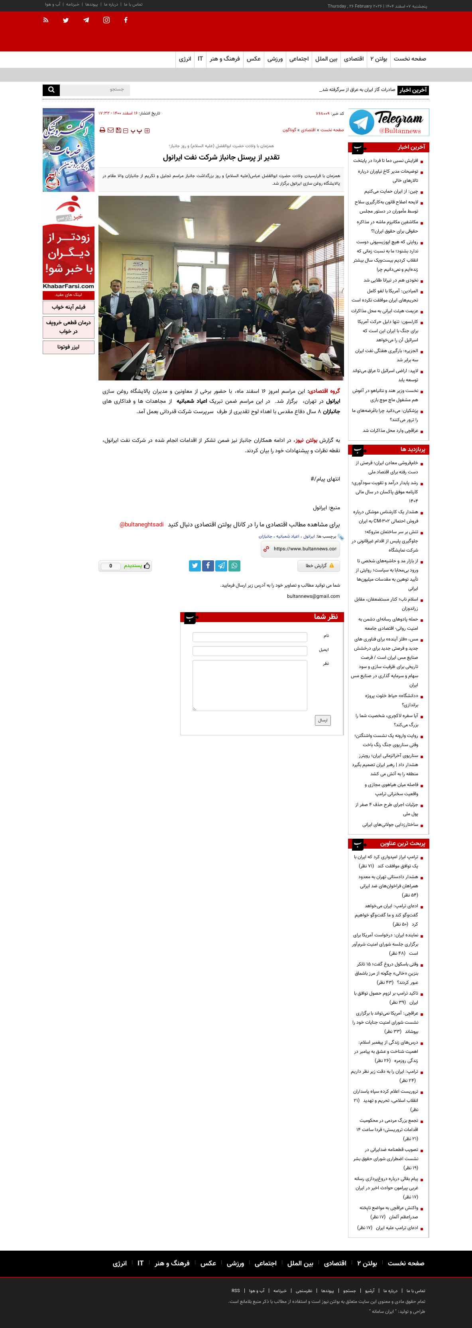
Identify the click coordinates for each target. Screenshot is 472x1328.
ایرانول (309, 536)
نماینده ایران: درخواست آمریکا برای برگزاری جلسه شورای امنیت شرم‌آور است (385, 944)
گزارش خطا (320, 565)
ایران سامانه (383, 1311)
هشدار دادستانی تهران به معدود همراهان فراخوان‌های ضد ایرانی (388, 886)
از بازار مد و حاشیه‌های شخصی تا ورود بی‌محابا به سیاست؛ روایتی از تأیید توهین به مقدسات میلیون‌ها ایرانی (387, 575)
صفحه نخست (410, 59)
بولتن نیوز (306, 440)
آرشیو (369, 1291)
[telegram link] (221, 565)
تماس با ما (133, 4)
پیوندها (91, 4)
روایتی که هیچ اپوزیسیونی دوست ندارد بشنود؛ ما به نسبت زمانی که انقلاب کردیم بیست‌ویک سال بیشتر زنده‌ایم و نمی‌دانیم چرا (385, 255)
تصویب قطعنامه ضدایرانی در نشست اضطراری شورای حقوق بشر (384, 1159)
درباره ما (111, 4)
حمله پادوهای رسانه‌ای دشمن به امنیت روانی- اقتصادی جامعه (388, 624)
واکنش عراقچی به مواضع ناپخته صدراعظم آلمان (389, 1212)
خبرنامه (72, 4)
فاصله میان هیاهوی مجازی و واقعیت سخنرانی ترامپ (391, 789)
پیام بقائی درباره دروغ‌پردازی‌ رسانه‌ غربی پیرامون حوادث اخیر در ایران (385, 1188)
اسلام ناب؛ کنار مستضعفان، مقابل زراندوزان (386, 604)
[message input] (250, 685)
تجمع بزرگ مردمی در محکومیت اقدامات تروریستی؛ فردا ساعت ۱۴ (386, 1130)
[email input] (250, 651)
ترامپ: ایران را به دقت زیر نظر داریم (384, 1076)
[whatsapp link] (234, 565)
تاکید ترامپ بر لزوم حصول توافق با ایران (386, 998)
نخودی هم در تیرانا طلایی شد (391, 280)
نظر (326, 663)
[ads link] (388, 122)
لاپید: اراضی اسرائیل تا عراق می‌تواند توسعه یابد (385, 375)
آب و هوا (52, 4)
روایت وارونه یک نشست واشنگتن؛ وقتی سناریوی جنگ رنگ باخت (386, 740)
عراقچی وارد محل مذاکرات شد (390, 430)
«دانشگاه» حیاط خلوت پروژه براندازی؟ (391, 700)
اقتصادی (308, 130)
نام (326, 635)
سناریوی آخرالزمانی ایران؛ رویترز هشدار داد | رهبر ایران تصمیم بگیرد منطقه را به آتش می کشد (385, 765)
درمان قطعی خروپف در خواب (68, 327)
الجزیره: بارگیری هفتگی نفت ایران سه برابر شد (386, 355)
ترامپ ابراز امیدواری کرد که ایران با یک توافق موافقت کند (386, 861)
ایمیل (324, 649)
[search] (51, 90)
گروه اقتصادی (324, 391)
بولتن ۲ (378, 59)
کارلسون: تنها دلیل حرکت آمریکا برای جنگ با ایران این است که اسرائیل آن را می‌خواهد (388, 331)
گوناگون (289, 130)
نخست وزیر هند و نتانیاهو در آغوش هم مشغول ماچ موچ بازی (385, 395)
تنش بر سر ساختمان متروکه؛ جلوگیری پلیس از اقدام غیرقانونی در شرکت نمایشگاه (385, 541)
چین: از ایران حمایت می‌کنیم (390, 191)
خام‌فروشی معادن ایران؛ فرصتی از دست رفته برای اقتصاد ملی (387, 467)
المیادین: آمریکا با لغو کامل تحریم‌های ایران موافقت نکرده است (385, 296)
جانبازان (265, 536)
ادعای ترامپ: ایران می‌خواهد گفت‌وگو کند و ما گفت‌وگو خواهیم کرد (386, 915)
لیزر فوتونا (68, 347)
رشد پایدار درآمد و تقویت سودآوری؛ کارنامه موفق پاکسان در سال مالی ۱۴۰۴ (385, 492)
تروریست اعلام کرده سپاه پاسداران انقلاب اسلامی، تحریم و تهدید (385, 1100)
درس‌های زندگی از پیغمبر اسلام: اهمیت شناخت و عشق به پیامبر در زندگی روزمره (386, 1051)
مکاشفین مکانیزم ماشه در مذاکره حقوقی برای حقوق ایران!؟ (387, 227)
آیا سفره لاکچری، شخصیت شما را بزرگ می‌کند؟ (387, 720)
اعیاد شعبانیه (287, 536)
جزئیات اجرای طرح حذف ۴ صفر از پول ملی (386, 809)
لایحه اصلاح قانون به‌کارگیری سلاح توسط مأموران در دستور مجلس (386, 207)
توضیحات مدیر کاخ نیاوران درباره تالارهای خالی (388, 176)
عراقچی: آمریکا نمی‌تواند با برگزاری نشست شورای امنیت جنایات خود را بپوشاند (385, 1022)
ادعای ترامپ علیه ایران (387, 1227)
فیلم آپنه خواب (68, 307)
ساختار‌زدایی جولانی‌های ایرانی (390, 824)
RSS (236, 1291)
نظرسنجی (304, 1291)
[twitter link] (195, 565)
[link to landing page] (389, 31)
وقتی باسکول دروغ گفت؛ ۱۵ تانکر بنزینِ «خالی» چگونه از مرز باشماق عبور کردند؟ (386, 973)
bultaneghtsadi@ (142, 525)
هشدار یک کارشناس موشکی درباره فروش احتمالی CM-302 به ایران (385, 516)
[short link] (305, 549)
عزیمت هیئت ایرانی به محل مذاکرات (384, 311)
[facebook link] (208, 565)
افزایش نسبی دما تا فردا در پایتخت (385, 160)
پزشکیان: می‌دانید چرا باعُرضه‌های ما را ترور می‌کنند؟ (385, 415)
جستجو (349, 1291)
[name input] (250, 637)
